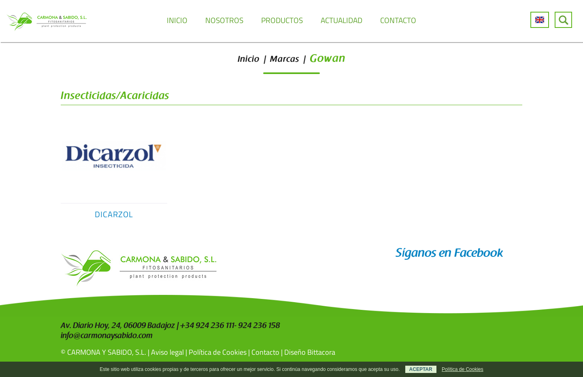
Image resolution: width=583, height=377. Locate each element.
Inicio (249, 59)
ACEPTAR (420, 369)
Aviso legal (167, 352)
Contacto (265, 352)
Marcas (284, 59)
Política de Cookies (218, 352)
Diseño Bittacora (309, 352)
